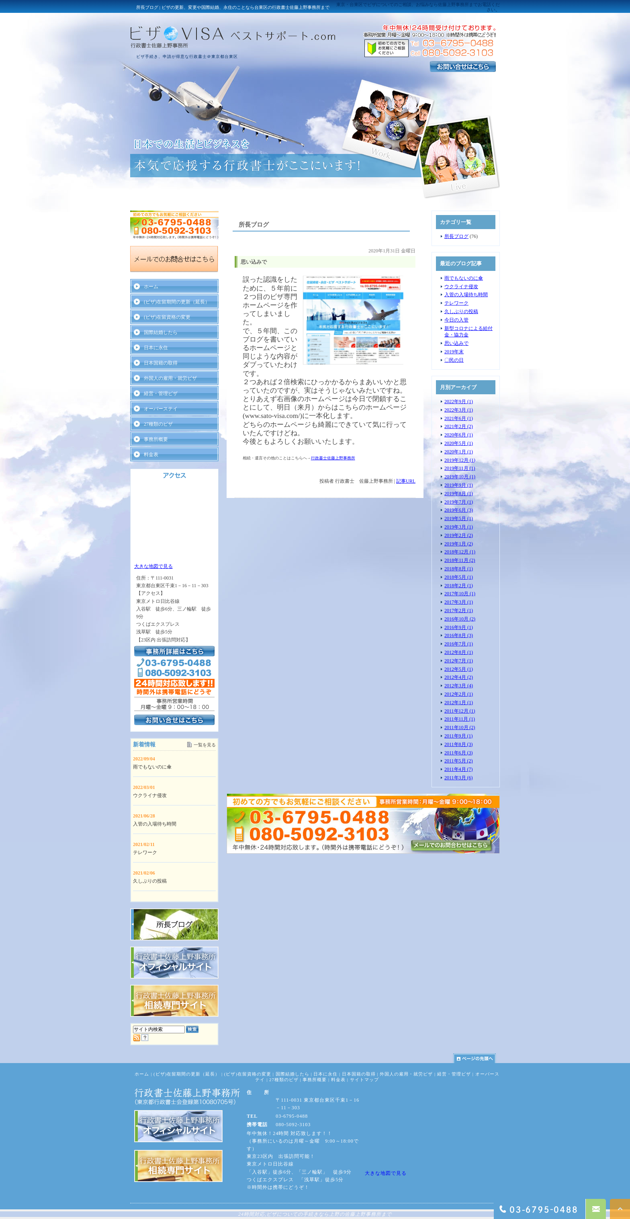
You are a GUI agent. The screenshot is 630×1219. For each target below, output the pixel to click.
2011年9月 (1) (458, 736)
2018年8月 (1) (458, 569)
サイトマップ (364, 1079)
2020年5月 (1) (458, 443)
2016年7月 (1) (458, 644)
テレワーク (456, 303)
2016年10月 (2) (459, 619)
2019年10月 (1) (459, 476)
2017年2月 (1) (458, 610)
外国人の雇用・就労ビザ (170, 378)
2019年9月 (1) (458, 485)
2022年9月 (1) (458, 401)
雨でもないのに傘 (463, 278)
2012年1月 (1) (458, 702)
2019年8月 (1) (458, 493)
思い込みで (456, 343)
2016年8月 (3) (458, 635)
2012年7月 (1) (458, 661)
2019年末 (454, 351)
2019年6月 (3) (458, 510)
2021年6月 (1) (458, 418)
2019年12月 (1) (459, 460)
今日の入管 (456, 320)
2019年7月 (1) (458, 502)
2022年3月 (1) (458, 410)
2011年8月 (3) (458, 744)
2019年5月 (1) (458, 518)
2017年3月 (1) (458, 602)
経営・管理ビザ (161, 393)
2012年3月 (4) (458, 685)
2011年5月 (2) (458, 761)
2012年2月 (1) (458, 694)
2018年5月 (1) (458, 577)
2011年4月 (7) (458, 769)
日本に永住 (156, 347)
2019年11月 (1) (459, 468)
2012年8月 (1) (458, 652)
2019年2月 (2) (458, 535)
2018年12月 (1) (459, 552)
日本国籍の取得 (161, 363)
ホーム (151, 286)
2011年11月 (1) (459, 719)
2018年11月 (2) (459, 560)
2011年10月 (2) (459, 727)
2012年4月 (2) (458, 677)
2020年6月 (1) (458, 435)
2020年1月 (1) (458, 452)
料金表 (151, 454)
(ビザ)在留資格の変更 (167, 317)
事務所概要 (156, 439)
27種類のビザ (158, 424)
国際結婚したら (161, 332)
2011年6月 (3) (458, 753)
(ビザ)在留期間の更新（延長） (177, 302)
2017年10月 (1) (459, 593)
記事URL (405, 481)
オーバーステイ (161, 409)
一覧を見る (205, 744)
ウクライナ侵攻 (461, 286)
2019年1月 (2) (458, 544)
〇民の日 (454, 360)
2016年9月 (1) (458, 627)
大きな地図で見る (153, 566)
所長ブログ (456, 236)
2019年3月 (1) (458, 527)
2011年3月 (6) (458, 778)
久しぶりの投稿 (461, 311)
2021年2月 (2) (458, 426)
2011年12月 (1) (459, 711)
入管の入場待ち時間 (466, 294)
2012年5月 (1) (458, 669)
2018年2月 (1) (458, 585)
